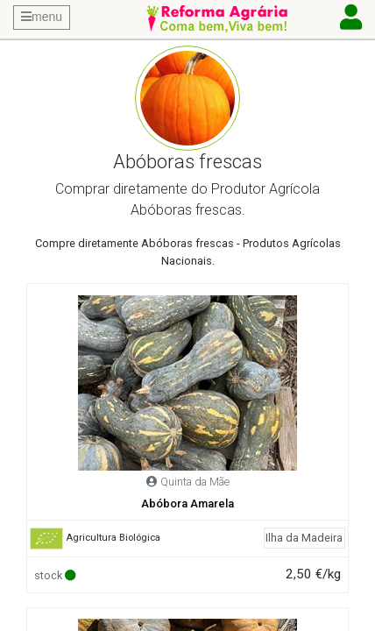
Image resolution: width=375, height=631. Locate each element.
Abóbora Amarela (187, 503)
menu (41, 17)
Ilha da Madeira (304, 537)
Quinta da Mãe (195, 481)
